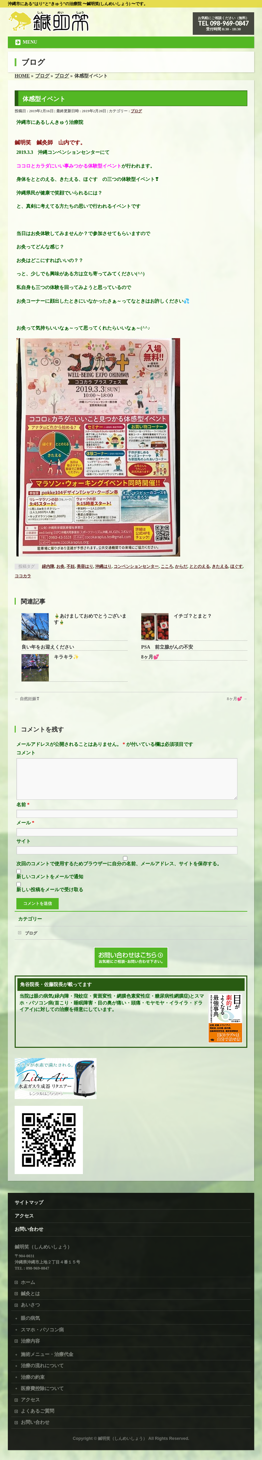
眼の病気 (30, 1317)
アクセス (24, 1215)
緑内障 (48, 566)
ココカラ (23, 576)
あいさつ (30, 1304)
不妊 (71, 566)
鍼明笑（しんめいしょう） (122, 1438)
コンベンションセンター (136, 566)
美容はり (85, 566)
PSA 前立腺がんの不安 (167, 647)
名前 (23, 812)
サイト (23, 849)
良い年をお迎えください (47, 647)
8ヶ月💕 (150, 657)
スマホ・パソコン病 (42, 1329)
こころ (167, 566)
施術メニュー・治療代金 (47, 1354)
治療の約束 (33, 1376)
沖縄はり (103, 566)
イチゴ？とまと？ (193, 616)
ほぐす (236, 566)
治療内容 (30, 1340)
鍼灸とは (30, 1293)
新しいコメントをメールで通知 (49, 884)
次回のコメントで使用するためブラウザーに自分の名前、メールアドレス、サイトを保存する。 (119, 871)
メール (25, 831)
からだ (181, 566)
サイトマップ (29, 1202)
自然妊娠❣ (27, 698)
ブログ (136, 111)
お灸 (60, 566)
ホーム (28, 1282)
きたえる (220, 566)
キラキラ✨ (66, 657)
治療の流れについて (42, 1365)
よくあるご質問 (37, 1410)
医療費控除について (42, 1388)
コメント (25, 752)
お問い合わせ (29, 1228)
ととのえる (199, 566)
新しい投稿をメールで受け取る (49, 897)
